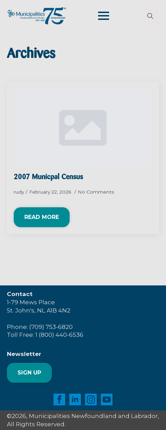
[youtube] (106, 399)
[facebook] (59, 399)
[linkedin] (75, 399)
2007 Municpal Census (48, 177)
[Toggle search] (150, 16)
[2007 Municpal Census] (83, 127)
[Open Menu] (103, 15)
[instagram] (91, 399)
